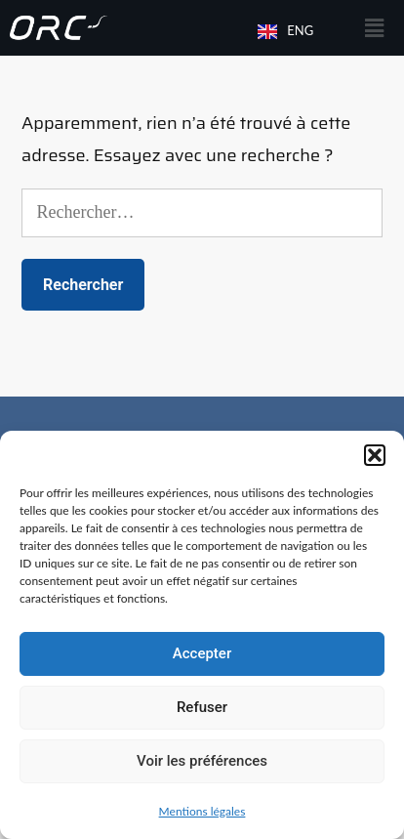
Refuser (202, 707)
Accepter (202, 653)
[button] (374, 455)
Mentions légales (202, 811)
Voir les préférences (202, 761)
